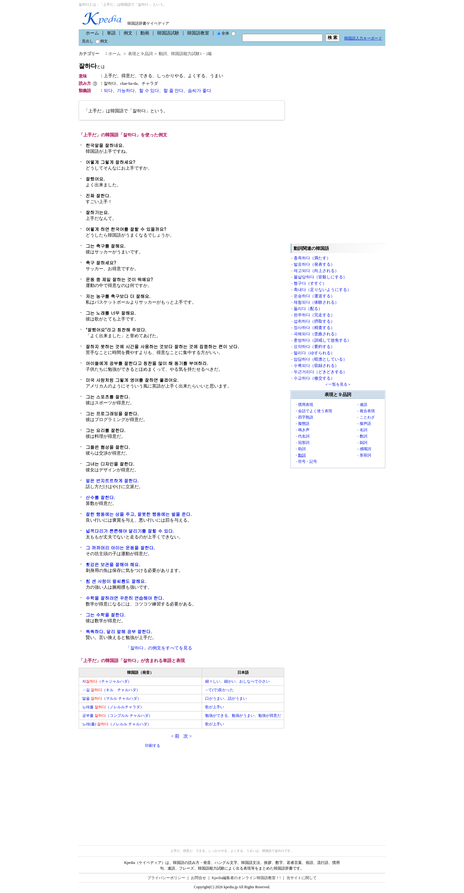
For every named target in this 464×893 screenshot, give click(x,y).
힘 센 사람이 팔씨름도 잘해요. (116, 581)
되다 (108, 90)
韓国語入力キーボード (363, 38)
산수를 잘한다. (100, 497)
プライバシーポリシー (166, 878)
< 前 (175, 736)
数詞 (363, 436)
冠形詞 (303, 442)
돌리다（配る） (308, 308)
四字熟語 (305, 417)
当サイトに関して (301, 878)
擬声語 (365, 423)
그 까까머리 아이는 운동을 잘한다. (120, 547)
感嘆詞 (365, 449)
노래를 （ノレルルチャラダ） (113, 707)
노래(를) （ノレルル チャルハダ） (116, 724)
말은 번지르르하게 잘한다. (112, 480)
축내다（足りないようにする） (322, 289)
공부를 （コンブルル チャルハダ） (117, 715)
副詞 (363, 442)
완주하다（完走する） (314, 315)
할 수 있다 (149, 90)
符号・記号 (307, 461)
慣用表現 (305, 404)
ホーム (92, 33)
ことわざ (367, 417)
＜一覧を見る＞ (338, 384)
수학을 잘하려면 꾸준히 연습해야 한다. (125, 598)
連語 (363, 404)
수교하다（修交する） (314, 378)
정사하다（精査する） (314, 327)
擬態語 (303, 423)
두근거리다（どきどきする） (320, 371)
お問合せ (198, 878)
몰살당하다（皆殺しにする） (320, 277)
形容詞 (365, 455)
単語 (111, 33)
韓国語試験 (168, 33)
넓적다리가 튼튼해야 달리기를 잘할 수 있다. (130, 531)
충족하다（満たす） (312, 258)
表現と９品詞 (140, 53)
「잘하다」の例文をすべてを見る (159, 648)
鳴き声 (303, 430)
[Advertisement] (126, 793)
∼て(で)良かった (219, 690)
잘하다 (92, 66)
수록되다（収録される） (316, 365)
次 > (187, 736)
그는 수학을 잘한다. (105, 614)
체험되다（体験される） (316, 302)
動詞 (163, 53)
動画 (144, 33)
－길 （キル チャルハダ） (111, 690)
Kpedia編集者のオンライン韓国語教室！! (246, 878)
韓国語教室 (198, 33)
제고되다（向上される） (316, 270)
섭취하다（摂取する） (314, 321)
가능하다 (126, 90)
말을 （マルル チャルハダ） (111, 698)
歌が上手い (214, 707)
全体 (223, 33)
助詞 (302, 449)
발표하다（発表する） (314, 264)
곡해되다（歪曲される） (316, 334)
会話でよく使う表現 (315, 411)
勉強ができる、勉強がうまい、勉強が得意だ (243, 715)
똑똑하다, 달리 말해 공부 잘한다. (119, 631)
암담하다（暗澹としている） (320, 359)
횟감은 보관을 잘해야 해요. (113, 564)
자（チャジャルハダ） (106, 681)
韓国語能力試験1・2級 (191, 53)
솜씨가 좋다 (199, 90)
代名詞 (303, 436)
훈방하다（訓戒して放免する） (322, 340)
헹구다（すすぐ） (310, 283)
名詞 (363, 430)
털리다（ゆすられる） (314, 352)
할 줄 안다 (173, 90)
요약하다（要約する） (314, 346)
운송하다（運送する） (314, 296)
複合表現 (367, 411)
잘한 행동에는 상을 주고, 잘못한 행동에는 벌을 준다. (139, 514)
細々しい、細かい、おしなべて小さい (237, 681)
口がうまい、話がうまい (226, 698)
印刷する (152, 745)
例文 (128, 33)
